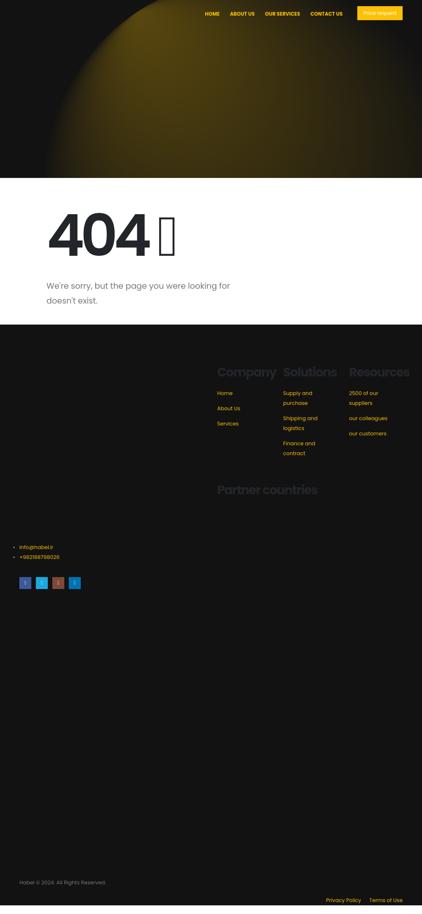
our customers (368, 433)
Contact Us (325, 13)
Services (228, 423)
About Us (241, 13)
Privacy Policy (343, 908)
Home (211, 13)
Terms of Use (386, 908)
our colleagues (368, 418)
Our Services (281, 13)
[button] (379, 13)
